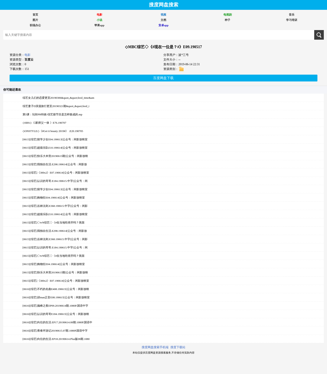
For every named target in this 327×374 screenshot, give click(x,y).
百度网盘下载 (163, 78)
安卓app (163, 25)
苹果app (99, 25)
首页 (35, 14)
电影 (99, 14)
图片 (35, 20)
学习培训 (291, 20)
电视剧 (227, 14)
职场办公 (35, 25)
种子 (227, 20)
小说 (99, 20)
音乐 (291, 14)
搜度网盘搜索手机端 (155, 347)
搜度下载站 (177, 347)
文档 (163, 20)
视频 (163, 14)
